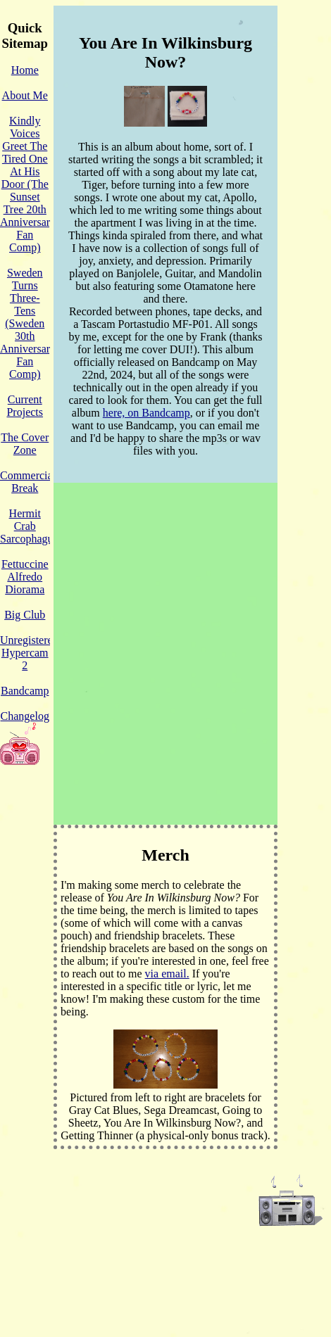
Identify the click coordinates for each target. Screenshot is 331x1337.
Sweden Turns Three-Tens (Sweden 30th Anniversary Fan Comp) (28, 323)
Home (25, 70)
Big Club (24, 615)
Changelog (25, 716)
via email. (167, 974)
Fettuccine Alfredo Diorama (25, 576)
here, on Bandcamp (146, 413)
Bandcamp (25, 691)
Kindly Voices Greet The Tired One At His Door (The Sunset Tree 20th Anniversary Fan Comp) (28, 184)
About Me (25, 95)
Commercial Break (28, 481)
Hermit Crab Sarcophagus (29, 526)
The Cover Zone (25, 443)
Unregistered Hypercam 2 (29, 652)
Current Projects (24, 405)
